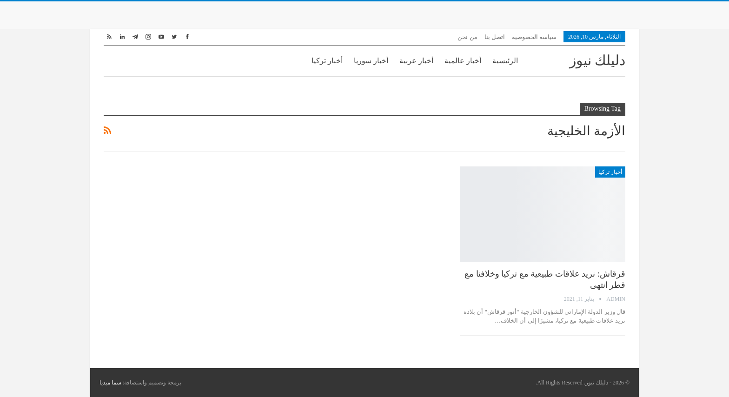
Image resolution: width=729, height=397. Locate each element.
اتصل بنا (494, 36)
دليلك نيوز (598, 60)
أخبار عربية (416, 61)
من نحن (467, 36)
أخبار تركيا (327, 61)
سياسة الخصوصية (534, 36)
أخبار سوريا (371, 61)
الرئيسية (505, 61)
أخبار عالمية (462, 61)
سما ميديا (110, 382)
